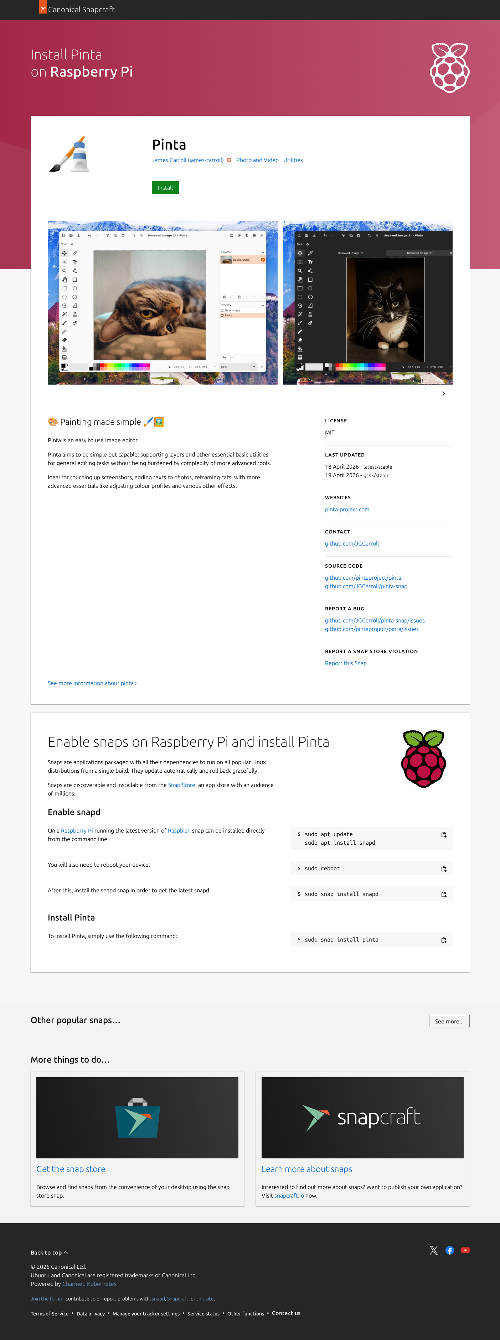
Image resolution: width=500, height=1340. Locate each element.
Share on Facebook (449, 1250)
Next (444, 393)
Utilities (293, 160)
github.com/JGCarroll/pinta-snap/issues (375, 620)
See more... (449, 1021)
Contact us (286, 1313)
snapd (158, 1298)
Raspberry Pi (77, 830)
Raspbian (179, 830)
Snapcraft (178, 1298)
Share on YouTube (465, 1250)
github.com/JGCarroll (352, 543)
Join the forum (47, 1298)
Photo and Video (257, 160)
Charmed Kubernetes (89, 1284)
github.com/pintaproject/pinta (363, 577)
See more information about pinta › (92, 683)
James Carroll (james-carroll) (188, 160)
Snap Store (181, 785)
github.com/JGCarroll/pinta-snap (366, 586)
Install (165, 187)
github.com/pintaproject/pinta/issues (372, 629)
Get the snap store (70, 1169)
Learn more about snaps (307, 1169)
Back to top (50, 1252)
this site (205, 1298)
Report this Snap (346, 663)
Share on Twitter (434, 1250)
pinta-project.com (347, 509)
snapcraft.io (289, 1195)
